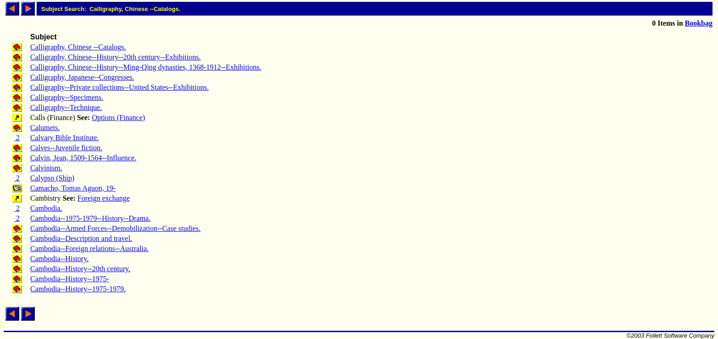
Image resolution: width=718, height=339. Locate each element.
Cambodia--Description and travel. (81, 238)
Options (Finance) (118, 117)
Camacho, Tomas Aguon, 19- (73, 188)
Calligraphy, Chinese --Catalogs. (78, 47)
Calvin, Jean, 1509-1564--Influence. (83, 158)
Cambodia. (46, 208)
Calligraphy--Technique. (66, 107)
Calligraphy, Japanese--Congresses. (82, 77)
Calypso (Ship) (52, 178)
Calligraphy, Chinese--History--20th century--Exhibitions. (115, 57)
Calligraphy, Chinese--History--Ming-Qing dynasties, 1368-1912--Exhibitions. (145, 67)
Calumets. (45, 127)
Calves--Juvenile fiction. (66, 148)
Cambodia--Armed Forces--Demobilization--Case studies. (115, 228)
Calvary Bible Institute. (64, 138)
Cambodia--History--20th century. (80, 269)
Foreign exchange (103, 198)
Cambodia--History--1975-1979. (77, 289)
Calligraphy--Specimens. (66, 97)
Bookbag (699, 23)
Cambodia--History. (59, 258)
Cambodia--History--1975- (69, 279)
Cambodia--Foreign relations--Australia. (89, 248)
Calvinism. (46, 168)
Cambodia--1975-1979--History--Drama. (90, 218)
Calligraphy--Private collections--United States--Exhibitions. (119, 87)
